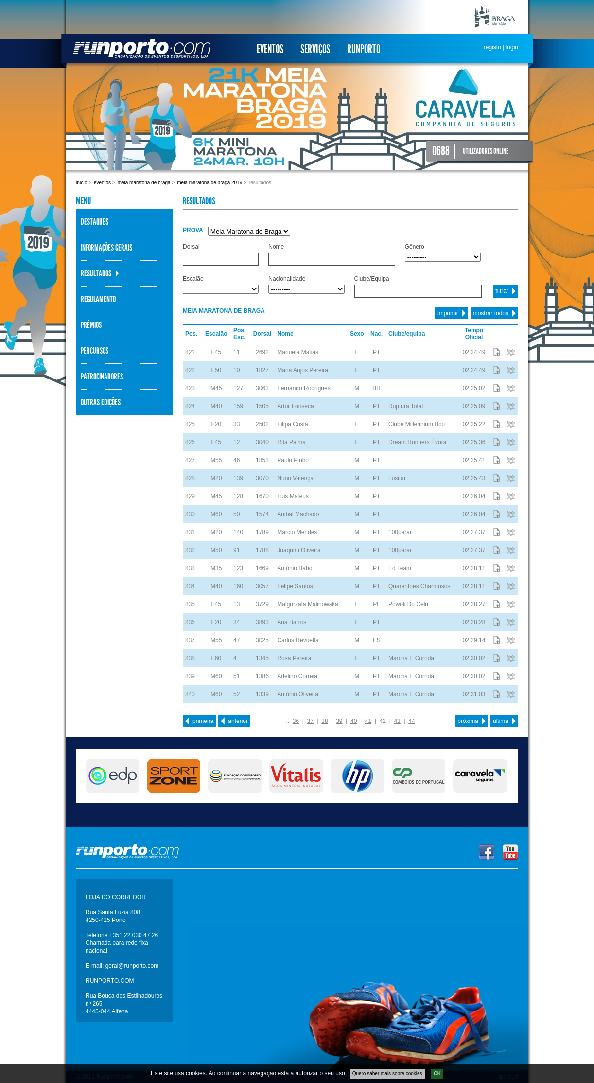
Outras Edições (101, 402)
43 (397, 721)
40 (353, 721)
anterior (238, 721)
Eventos (270, 49)
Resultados (96, 273)
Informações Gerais (106, 247)
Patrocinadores (102, 376)
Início (81, 182)
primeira (202, 721)
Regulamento (98, 299)
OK (437, 1073)
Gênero (414, 246)
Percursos (94, 350)
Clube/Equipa (371, 278)
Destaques (94, 222)
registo (492, 47)
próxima (467, 721)
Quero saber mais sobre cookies (387, 1073)
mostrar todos (490, 313)
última (500, 721)
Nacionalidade (286, 278)
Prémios (91, 325)
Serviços (315, 49)
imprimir (447, 313)
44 (411, 721)
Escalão (193, 278)
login (512, 47)
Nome (276, 246)
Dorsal (191, 246)
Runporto (363, 49)
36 (296, 721)
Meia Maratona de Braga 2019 (209, 182)
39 (339, 721)
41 (368, 721)
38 (324, 721)
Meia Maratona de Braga (144, 182)
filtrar (501, 291)
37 (310, 721)
